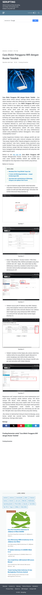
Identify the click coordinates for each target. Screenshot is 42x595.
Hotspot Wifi (33, 589)
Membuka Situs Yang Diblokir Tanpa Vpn (19, 171)
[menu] (5, 13)
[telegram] (35, 425)
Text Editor (32, 504)
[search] (17, 20)
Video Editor (24, 507)
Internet (11, 500)
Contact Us (12, 586)
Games (5, 500)
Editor (26, 497)
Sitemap (18, 586)
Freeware (32, 497)
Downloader (19, 497)
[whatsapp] (28, 425)
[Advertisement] (22, 35)
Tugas (11, 507)
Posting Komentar (23, 62)
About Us (17, 589)
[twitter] (13, 425)
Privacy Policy (9, 589)
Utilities (17, 507)
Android (5, 497)
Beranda (5, 586)
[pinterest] (21, 425)
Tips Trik (5, 507)
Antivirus (12, 497)
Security (25, 504)
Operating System (8, 504)
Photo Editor (18, 504)
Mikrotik (24, 500)
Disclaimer (35, 586)
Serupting (9, 2)
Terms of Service (26, 586)
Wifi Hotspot (24, 589)
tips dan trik (17, 154)
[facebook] (6, 425)
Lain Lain (17, 500)
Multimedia (31, 500)
